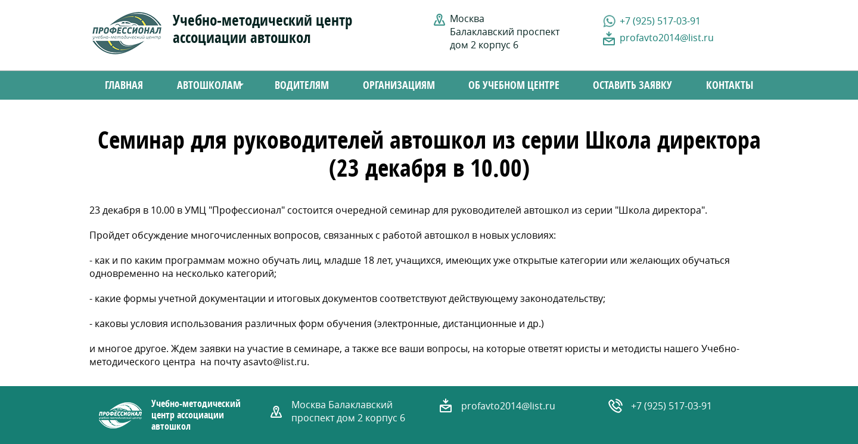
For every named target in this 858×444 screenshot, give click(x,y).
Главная (124, 85)
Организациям (399, 85)
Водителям (302, 85)
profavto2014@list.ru (667, 37)
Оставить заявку (632, 85)
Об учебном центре (513, 85)
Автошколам (204, 86)
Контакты (729, 85)
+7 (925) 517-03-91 (660, 20)
